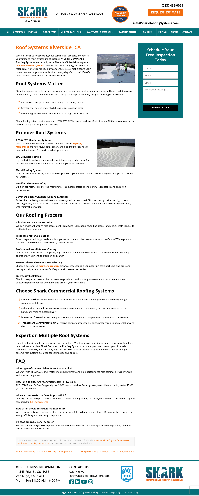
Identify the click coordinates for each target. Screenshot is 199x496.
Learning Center (128, 32)
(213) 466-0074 (172, 5)
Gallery (148, 32)
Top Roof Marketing (129, 493)
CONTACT (187, 32)
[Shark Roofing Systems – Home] (32, 12)
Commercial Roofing (26, 32)
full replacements (39, 401)
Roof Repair (49, 32)
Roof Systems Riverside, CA (55, 47)
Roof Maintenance (122, 440)
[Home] (8, 32)
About (174, 32)
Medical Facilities (72, 32)
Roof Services (24, 443)
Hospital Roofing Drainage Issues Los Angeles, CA (107, 451)
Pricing (162, 32)
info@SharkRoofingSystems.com (92, 475)
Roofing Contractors (40, 443)
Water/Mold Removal (100, 32)
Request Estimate (165, 12)
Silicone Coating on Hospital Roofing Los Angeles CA (44, 451)
